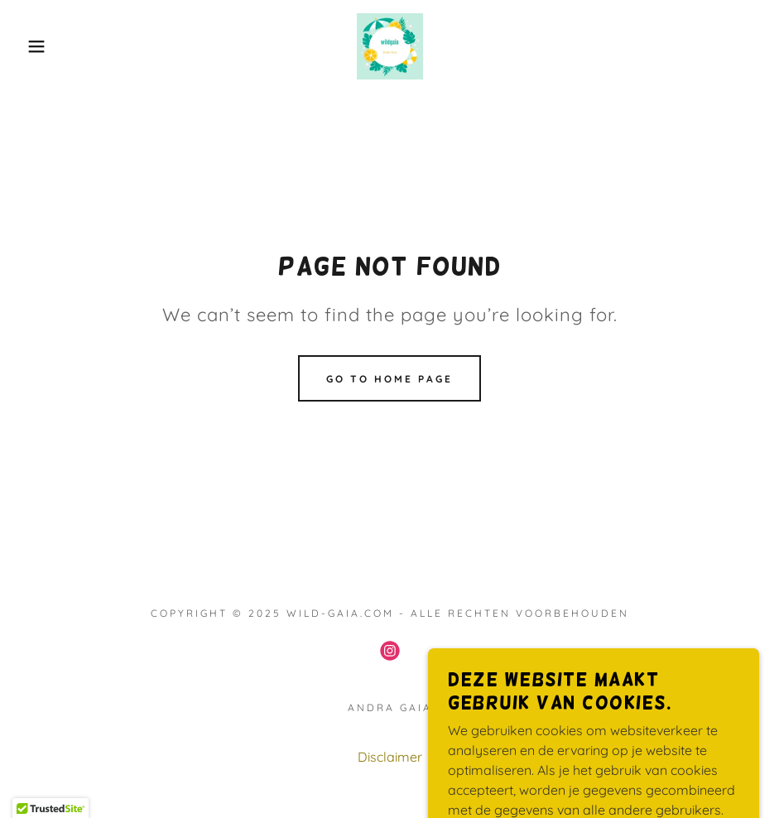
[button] (39, 46)
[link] (389, 46)
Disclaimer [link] (390, 756)
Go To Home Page (389, 379)
